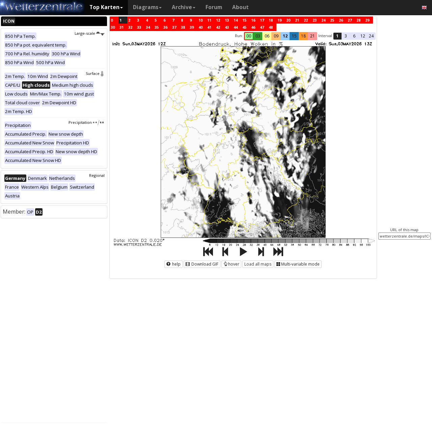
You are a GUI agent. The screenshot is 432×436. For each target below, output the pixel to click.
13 (227, 20)
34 (148, 27)
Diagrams (147, 7)
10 (200, 20)
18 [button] (303, 36)
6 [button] (354, 36)
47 (262, 27)
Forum (214, 7)
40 (200, 27)
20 (288, 20)
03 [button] (257, 36)
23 (315, 20)
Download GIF (202, 264)
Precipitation (87, 122)
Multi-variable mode (298, 264)
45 (244, 27)
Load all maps (257, 264)
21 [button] (312, 36)
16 (253, 20)
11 (209, 20)
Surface (95, 73)
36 (165, 27)
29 (367, 20)
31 (121, 27)
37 (174, 27)
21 (297, 20)
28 (358, 20)
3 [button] (346, 36)
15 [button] (294, 36)
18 (271, 20)
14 (236, 20)
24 (323, 20)
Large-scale (90, 33)
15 (244, 20)
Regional (97, 175)
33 (139, 27)
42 (218, 27)
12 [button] (285, 36)
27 (350, 20)
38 (183, 27)
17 (262, 20)
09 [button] (276, 36)
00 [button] (248, 36)
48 (271, 27)
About (240, 7)
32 (130, 27)
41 (209, 27)
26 (341, 20)
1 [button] (337, 36)
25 (332, 20)
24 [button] (371, 36)
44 (236, 27)
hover (231, 264)
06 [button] (267, 36)
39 (192, 27)
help (173, 264)
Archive (183, 7)
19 (279, 20)
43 (227, 27)
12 (218, 20)
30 (113, 27)
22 (306, 20)
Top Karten (106, 7)
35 (157, 27)
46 (253, 27)
